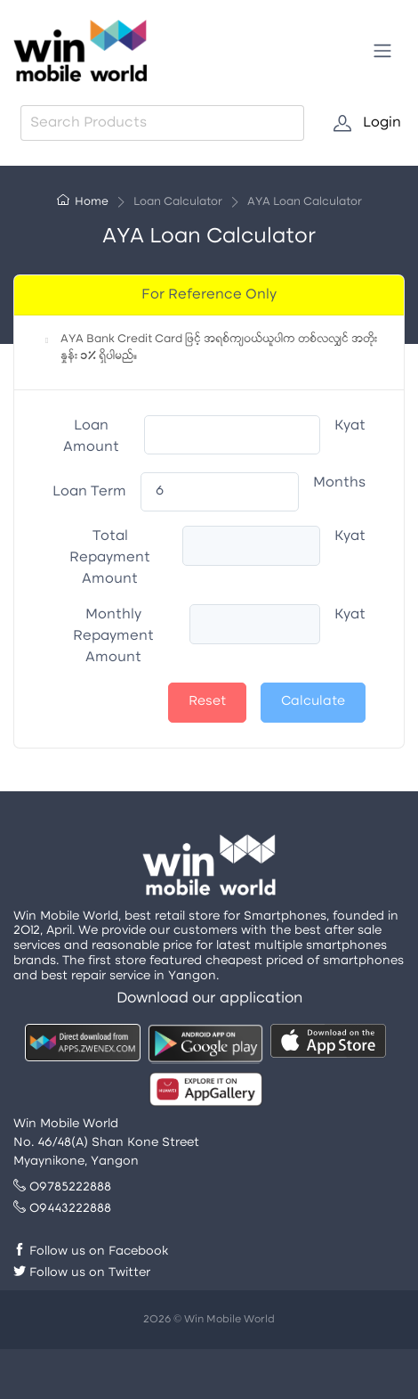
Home (83, 202)
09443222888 (62, 1208)
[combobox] (162, 123)
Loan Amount (91, 436)
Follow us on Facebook (90, 1251)
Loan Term (89, 492)
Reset (207, 701)
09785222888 (62, 1187)
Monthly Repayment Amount (113, 636)
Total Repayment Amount (109, 558)
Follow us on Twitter (81, 1272)
